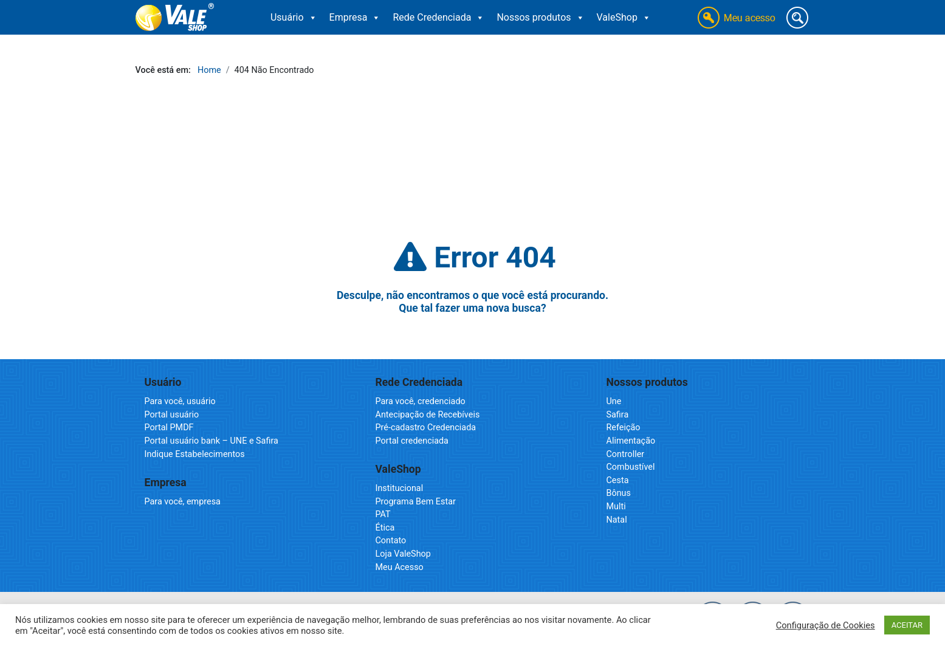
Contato (391, 540)
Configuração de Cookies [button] (825, 625)
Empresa (355, 17)
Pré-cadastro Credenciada (426, 427)
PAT (383, 514)
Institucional (400, 488)
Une (614, 401)
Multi (616, 506)
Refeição (624, 427)
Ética (385, 528)
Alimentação (631, 441)
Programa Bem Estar (416, 502)
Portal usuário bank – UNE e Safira (211, 441)
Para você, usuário (180, 401)
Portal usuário (172, 415)
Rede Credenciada (438, 17)
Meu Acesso (400, 567)
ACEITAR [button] (907, 625)
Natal (617, 520)
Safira (618, 415)
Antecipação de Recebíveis (428, 415)
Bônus (619, 493)
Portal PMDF (169, 427)
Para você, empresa (183, 502)
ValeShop (624, 17)
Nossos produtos (540, 17)
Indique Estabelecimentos (195, 454)
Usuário (293, 17)
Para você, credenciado (421, 401)
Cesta (618, 480)
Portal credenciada (412, 441)
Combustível (631, 467)
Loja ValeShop (403, 554)
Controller (626, 454)
